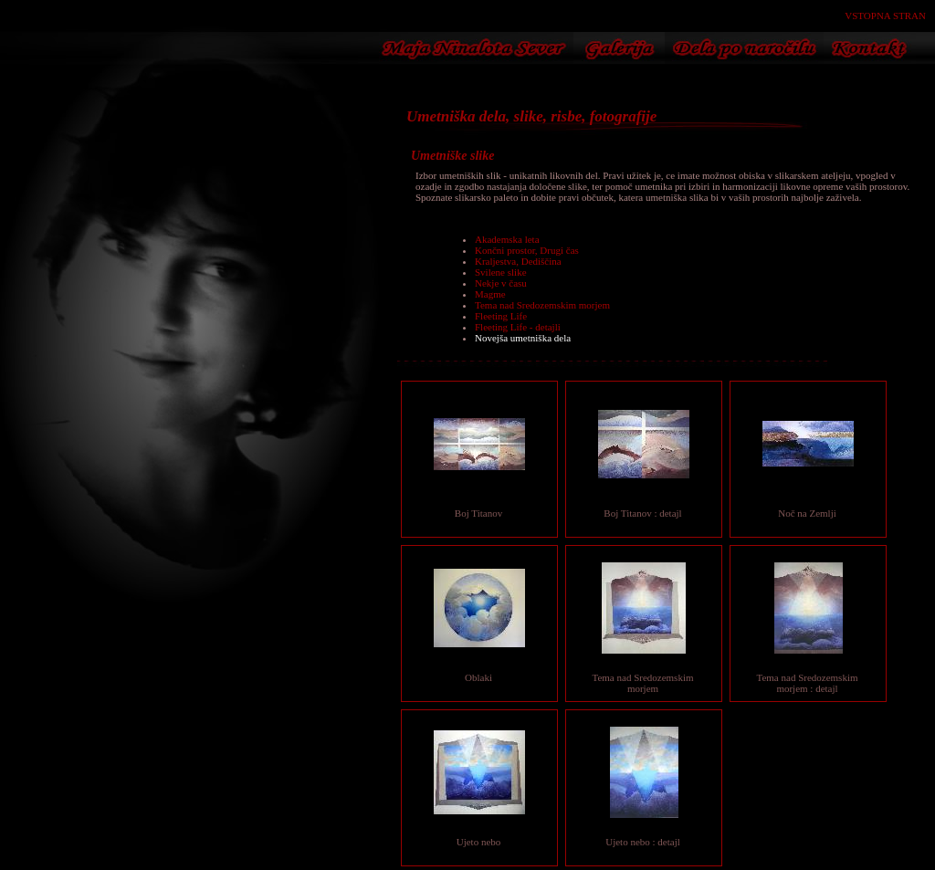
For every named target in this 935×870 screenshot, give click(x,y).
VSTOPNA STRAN (885, 15)
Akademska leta (507, 239)
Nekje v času (501, 283)
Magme (490, 293)
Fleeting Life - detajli (518, 326)
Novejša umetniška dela (523, 337)
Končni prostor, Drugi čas (527, 250)
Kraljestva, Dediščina (518, 261)
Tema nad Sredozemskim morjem (542, 304)
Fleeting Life (501, 315)
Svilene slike (501, 272)
